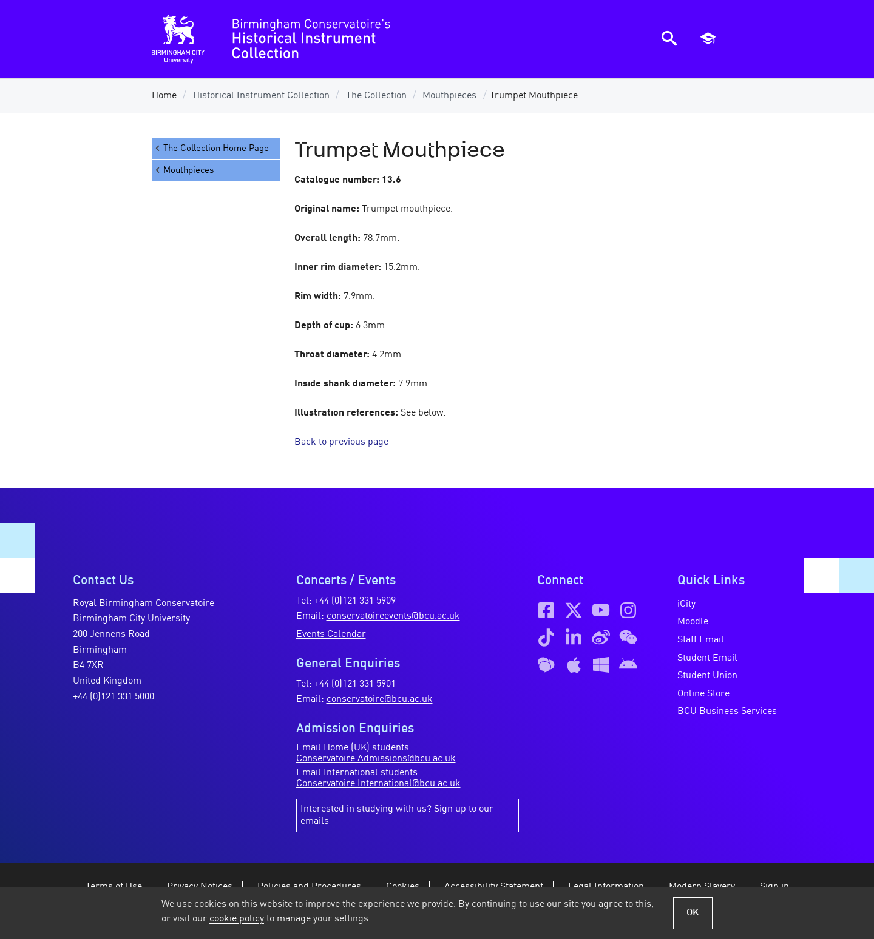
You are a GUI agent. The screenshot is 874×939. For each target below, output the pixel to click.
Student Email (707, 658)
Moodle (692, 622)
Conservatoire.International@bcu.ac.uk (378, 784)
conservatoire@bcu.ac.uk (380, 699)
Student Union (707, 676)
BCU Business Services (727, 711)
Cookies (402, 887)
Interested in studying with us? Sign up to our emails (396, 815)
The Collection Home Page (211, 148)
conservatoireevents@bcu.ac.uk (393, 616)
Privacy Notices (199, 887)
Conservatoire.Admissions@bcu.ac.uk (376, 759)
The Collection (376, 96)
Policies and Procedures (309, 887)
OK (692, 913)
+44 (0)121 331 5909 (355, 601)
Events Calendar (331, 634)
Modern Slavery (702, 887)
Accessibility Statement (493, 887)
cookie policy (236, 919)
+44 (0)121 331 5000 (113, 697)
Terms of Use (114, 887)
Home (164, 96)
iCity (686, 604)
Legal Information (606, 887)
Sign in (774, 887)
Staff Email (700, 640)
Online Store (703, 694)
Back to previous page (341, 442)
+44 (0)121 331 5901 (355, 684)
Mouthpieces (449, 96)
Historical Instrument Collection (261, 96)
